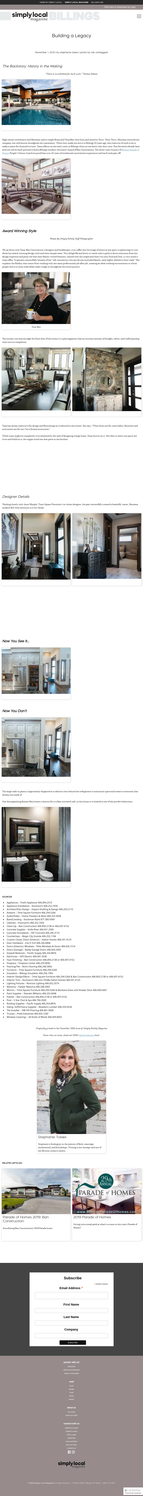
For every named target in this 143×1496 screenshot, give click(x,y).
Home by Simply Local (51, 2)
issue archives (71, 1441)
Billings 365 (97, 2)
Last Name (71, 1317)
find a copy (71, 1435)
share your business (71, 1370)
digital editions (86, 1035)
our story (71, 1412)
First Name (71, 1304)
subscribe (71, 1438)
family (71, 1389)
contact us (71, 1448)
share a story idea (71, 1373)
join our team (71, 1445)
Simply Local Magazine (76, 2)
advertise (71, 1366)
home (71, 1396)
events (71, 1399)
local (72, 1386)
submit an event (71, 1428)
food (71, 1393)
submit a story (71, 1431)
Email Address (71, 1288)
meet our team (71, 1415)
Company (71, 1329)
